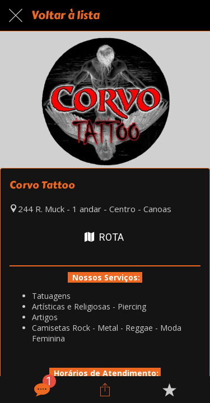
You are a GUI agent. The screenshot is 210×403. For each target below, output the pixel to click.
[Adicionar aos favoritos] (169, 389)
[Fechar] (15, 15)
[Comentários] (40, 389)
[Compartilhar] (104, 389)
